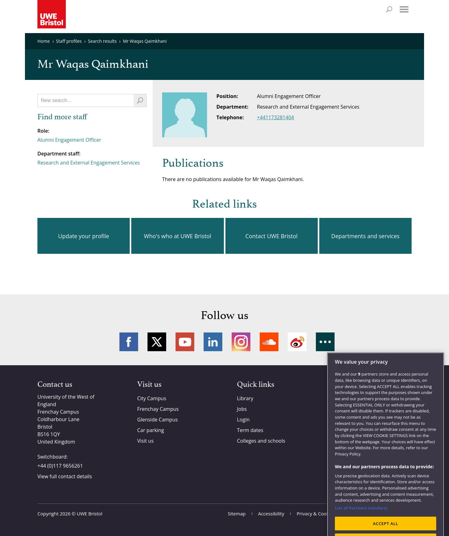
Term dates (250, 430)
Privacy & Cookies (316, 513)
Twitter (156, 341)
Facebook (128, 341)
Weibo (297, 341)
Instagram (241, 341)
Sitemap (237, 513)
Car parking (150, 430)
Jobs (242, 409)
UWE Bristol (89, 513)
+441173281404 (275, 117)
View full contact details (64, 476)
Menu (404, 9)
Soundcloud (269, 341)
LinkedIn (213, 341)
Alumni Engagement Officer (69, 139)
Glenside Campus (157, 419)
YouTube (185, 341)
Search (389, 9)
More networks (325, 341)
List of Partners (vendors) (361, 520)
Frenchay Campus (158, 409)
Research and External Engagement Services (88, 162)
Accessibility (271, 513)
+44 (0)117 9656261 (60, 465)
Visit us (145, 440)
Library (245, 398)
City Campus (151, 398)
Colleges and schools (261, 440)
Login (243, 419)
